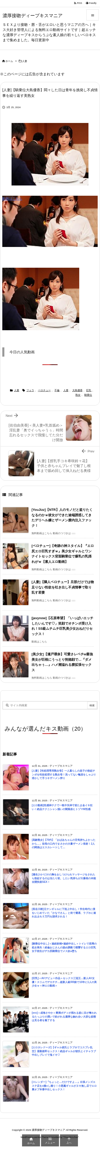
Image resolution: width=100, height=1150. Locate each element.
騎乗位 (88, 394)
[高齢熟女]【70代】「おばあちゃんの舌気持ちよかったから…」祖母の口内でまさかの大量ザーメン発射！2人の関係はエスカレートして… (63, 843)
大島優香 (77, 390)
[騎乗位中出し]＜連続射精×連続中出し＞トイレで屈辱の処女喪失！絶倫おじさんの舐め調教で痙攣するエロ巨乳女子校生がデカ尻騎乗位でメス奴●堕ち (64, 947)
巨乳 (88, 390)
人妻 (24, 61)
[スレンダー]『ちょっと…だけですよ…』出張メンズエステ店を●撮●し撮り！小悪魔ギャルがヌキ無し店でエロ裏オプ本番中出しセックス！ (64, 1086)
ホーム (9, 61)
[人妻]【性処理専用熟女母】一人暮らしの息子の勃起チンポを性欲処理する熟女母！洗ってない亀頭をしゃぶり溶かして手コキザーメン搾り (64, 774)
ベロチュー (44, 390)
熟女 (78, 394)
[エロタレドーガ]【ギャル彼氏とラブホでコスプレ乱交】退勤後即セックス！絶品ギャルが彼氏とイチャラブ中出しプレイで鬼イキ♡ (64, 1051)
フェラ (30, 390)
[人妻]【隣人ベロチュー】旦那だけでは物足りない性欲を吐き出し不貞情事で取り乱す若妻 (63, 587)
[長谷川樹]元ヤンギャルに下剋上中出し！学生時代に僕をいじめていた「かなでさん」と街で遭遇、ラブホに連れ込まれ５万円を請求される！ (64, 913)
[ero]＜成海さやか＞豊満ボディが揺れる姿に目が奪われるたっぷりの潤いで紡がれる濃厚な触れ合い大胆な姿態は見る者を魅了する (64, 1016)
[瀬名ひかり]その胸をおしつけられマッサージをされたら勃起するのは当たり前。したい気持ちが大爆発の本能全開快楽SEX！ (64, 878)
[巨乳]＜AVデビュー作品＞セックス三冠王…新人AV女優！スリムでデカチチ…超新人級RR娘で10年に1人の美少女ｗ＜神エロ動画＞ (64, 982)
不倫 (56, 390)
